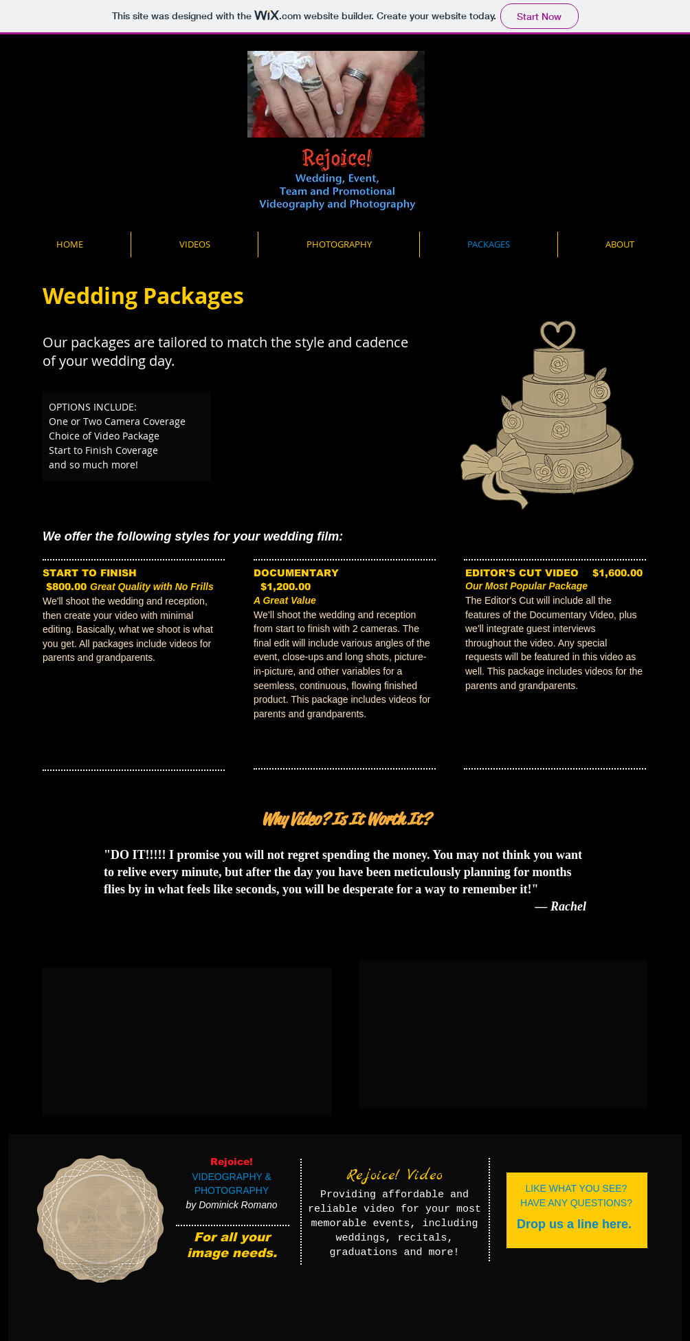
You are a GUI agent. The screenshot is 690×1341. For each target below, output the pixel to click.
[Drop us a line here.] (574, 1224)
